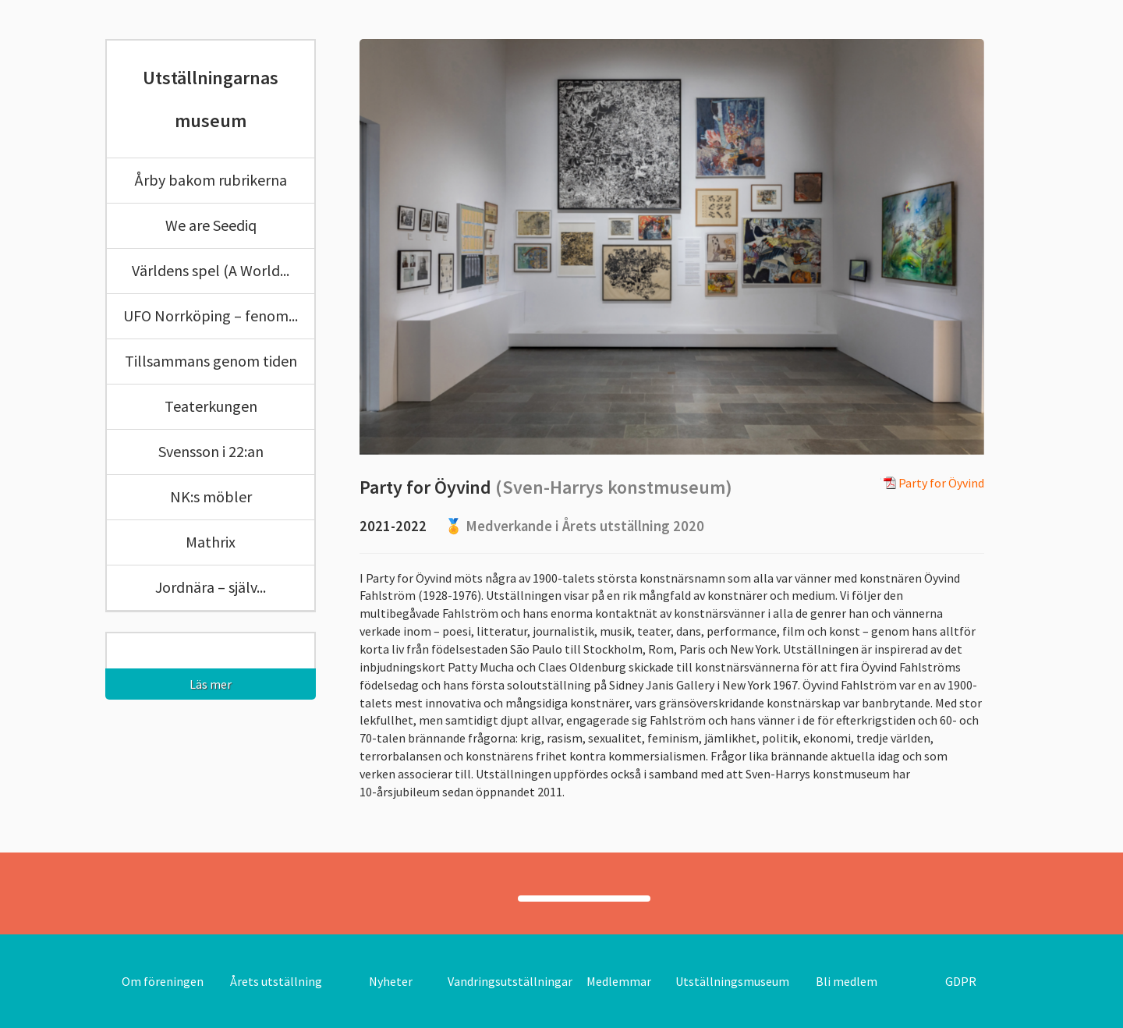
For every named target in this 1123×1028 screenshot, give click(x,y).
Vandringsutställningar (510, 981)
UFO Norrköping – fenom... (210, 315)
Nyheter (391, 981)
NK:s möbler (211, 496)
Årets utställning (276, 981)
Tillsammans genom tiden (211, 360)
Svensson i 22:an (211, 451)
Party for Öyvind (932, 483)
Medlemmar (618, 981)
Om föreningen (163, 981)
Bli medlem (846, 981)
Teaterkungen (211, 406)
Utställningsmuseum (732, 981)
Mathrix (211, 541)
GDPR (960, 981)
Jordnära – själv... (210, 587)
